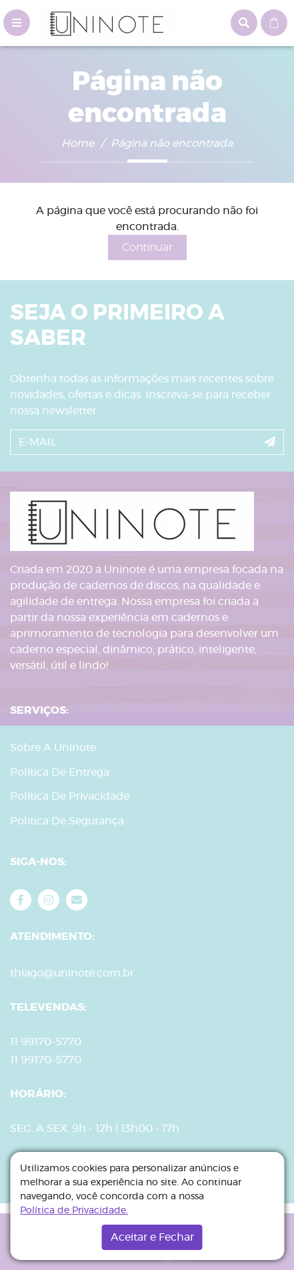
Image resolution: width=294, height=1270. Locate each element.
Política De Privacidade (69, 796)
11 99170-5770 (45, 1060)
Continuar (147, 247)
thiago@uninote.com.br (72, 973)
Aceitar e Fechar (152, 1237)
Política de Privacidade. (74, 1210)
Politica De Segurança (67, 821)
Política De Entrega (59, 772)
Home (77, 143)
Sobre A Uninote (53, 747)
